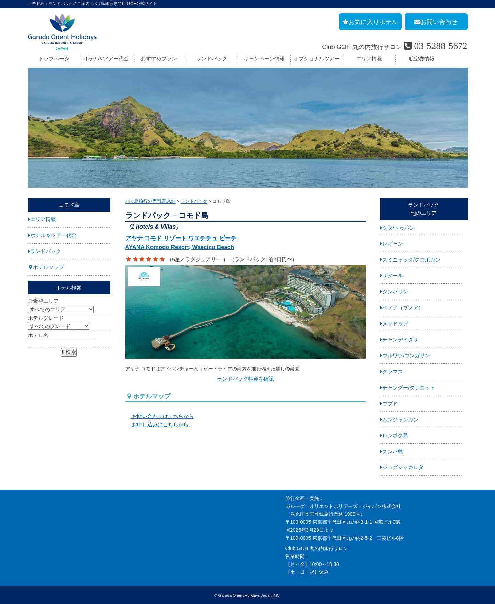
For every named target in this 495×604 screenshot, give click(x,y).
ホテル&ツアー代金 (106, 58)
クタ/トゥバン (398, 228)
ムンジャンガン (400, 419)
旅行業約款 (40, 514)
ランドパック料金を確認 (245, 377)
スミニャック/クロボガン (411, 260)
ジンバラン (395, 291)
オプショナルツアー (316, 58)
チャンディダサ (400, 339)
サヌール (392, 275)
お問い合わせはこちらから (159, 414)
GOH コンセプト (46, 530)
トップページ (53, 58)
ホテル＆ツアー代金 (53, 235)
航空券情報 (422, 58)
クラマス (392, 371)
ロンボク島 (395, 435)
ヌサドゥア (395, 323)
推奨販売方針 (42, 569)
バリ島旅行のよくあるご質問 (196, 514)
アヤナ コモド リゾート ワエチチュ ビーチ (245, 244)
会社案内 (37, 498)
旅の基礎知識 (179, 506)
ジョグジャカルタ (403, 467)
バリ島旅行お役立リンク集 (194, 530)
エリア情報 (369, 58)
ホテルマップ (48, 267)
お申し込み (40, 546)
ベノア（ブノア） (403, 308)
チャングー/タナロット (408, 388)
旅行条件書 (40, 522)
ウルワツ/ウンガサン (406, 355)
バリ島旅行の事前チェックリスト (201, 522)
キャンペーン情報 (264, 58)
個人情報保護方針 (47, 554)
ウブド (390, 403)
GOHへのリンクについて (192, 538)
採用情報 (37, 506)
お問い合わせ (42, 538)
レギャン (392, 243)
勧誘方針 (37, 562)
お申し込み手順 (182, 498)
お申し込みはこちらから (157, 422)
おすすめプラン (159, 58)
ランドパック (211, 58)
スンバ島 (392, 451)
